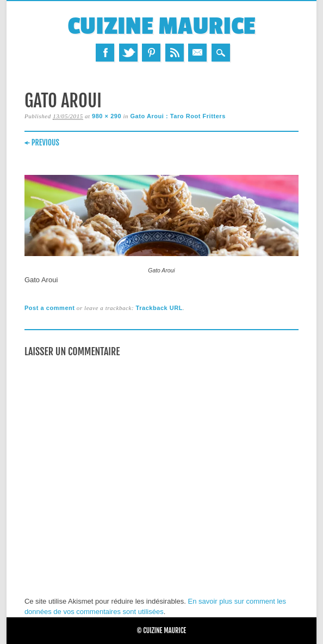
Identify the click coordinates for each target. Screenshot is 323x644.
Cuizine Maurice (161, 26)
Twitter (128, 53)
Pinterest (151, 53)
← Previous (41, 142)
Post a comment (49, 308)
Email (197, 53)
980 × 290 (106, 116)
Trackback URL (159, 308)
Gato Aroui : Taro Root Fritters (177, 116)
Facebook (105, 53)
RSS (174, 53)
